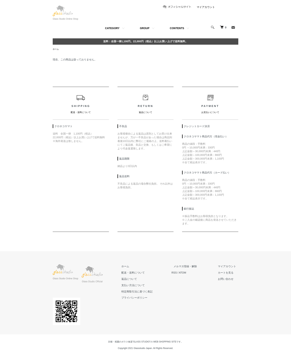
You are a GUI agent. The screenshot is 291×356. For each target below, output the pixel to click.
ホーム (56, 49)
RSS (182, 272)
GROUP (144, 28)
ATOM (191, 272)
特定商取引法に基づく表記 (147, 291)
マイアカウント (206, 7)
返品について (140, 279)
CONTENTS (177, 28)
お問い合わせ (228, 279)
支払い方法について (144, 285)
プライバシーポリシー (145, 298)
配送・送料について (144, 272)
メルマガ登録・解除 (191, 266)
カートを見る (228, 272)
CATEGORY (112, 28)
